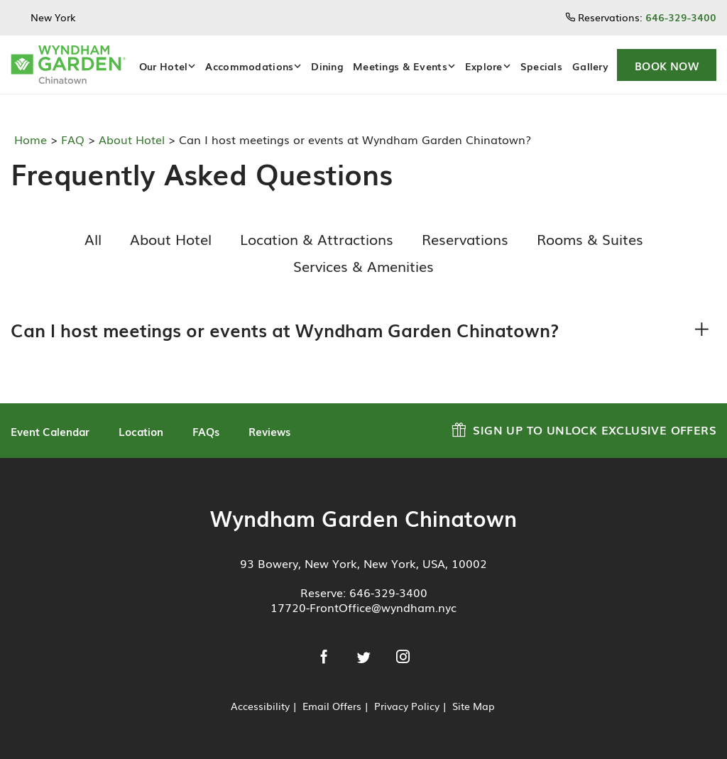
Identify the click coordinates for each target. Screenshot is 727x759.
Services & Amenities (363, 265)
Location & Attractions (316, 238)
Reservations (465, 238)
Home (32, 139)
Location (141, 431)
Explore (484, 66)
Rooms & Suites (590, 238)
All (93, 238)
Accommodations (249, 66)
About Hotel (130, 139)
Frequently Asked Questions (196, 173)
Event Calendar (50, 431)
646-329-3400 (388, 592)
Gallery (590, 66)
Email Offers (331, 706)
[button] (666, 65)
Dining (327, 66)
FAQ (71, 139)
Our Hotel (163, 66)
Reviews (269, 431)
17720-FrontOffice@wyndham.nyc (363, 607)
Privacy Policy (406, 706)
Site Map (473, 706)
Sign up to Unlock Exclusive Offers (584, 427)
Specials (541, 66)
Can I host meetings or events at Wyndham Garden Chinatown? (285, 329)
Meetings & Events (400, 66)
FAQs (205, 431)
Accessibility (260, 706)
